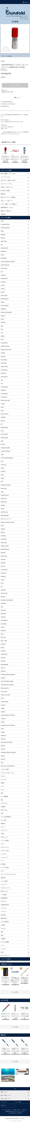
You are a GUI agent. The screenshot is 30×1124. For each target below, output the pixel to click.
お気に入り (18, 97)
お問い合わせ (3, 1105)
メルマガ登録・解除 (12, 1113)
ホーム (3, 56)
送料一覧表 (3, 961)
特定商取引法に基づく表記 (7, 91)
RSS (18, 1113)
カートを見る (18, 1102)
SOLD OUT (15, 85)
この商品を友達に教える (6, 101)
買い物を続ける (4, 106)
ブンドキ (10, 1120)
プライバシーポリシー (20, 1111)
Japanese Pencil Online (16, 1120)
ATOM (20, 1113)
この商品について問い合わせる (7, 104)
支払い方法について (9, 1109)
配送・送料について (18, 1109)
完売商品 (9, 56)
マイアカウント (4, 1102)
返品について (4, 90)
